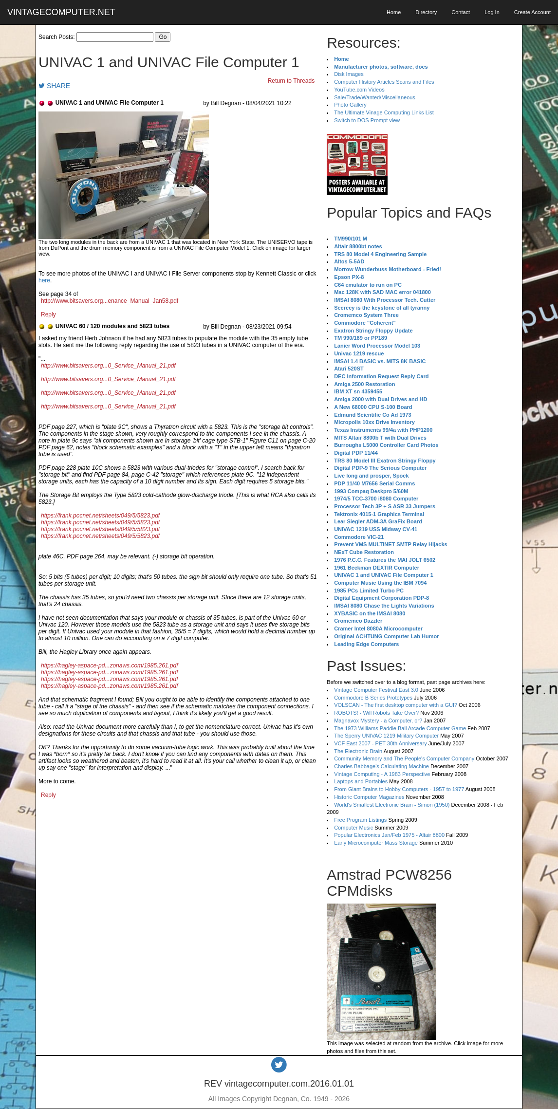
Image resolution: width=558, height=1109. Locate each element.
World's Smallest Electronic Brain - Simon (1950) (391, 805)
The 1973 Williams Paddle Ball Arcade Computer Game (400, 728)
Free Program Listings (360, 820)
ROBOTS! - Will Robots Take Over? (376, 713)
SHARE (54, 86)
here (44, 280)
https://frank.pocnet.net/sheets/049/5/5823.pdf (100, 515)
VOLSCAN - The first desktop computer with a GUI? (395, 705)
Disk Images (349, 74)
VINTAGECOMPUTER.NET (61, 12)
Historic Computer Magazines (369, 797)
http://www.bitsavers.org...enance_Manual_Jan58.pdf (109, 300)
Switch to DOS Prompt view (367, 120)
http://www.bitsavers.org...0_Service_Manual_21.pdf (108, 365)
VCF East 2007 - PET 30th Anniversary (380, 743)
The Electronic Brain (358, 751)
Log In (492, 12)
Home (394, 12)
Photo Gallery (350, 105)
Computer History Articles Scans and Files (384, 82)
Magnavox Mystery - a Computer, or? (378, 720)
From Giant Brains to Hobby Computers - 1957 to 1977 (399, 789)
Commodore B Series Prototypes (373, 698)
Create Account (532, 12)
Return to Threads (291, 80)
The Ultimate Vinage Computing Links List (384, 112)
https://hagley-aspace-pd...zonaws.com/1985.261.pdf (109, 665)
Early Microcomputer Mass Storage (376, 843)
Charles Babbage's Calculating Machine (381, 766)
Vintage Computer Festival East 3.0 (376, 690)
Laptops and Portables (361, 781)
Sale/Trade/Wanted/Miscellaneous (374, 97)
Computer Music (353, 828)
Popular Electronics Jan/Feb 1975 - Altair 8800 (389, 835)
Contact (460, 12)
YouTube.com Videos (359, 89)
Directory (426, 12)
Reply (48, 314)
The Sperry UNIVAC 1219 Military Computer (386, 736)
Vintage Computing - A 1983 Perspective (382, 774)
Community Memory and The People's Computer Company (404, 758)
